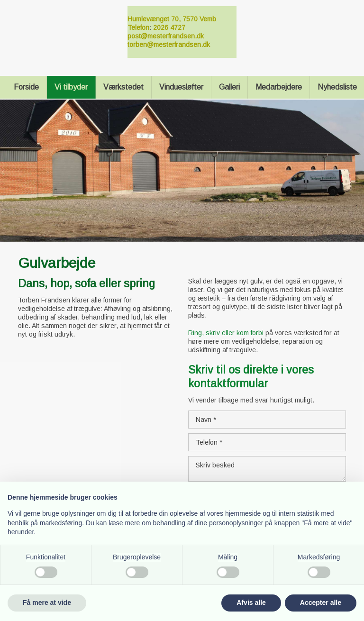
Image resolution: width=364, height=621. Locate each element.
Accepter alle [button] (320, 602)
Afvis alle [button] (251, 602)
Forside (26, 87)
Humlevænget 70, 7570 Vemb (171, 19)
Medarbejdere (278, 87)
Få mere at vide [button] (47, 602)
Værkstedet (123, 87)
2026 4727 (169, 27)
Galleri (229, 87)
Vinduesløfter (181, 87)
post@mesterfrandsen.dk (165, 36)
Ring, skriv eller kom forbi (226, 333)
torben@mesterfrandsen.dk (168, 44)
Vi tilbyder (71, 87)
